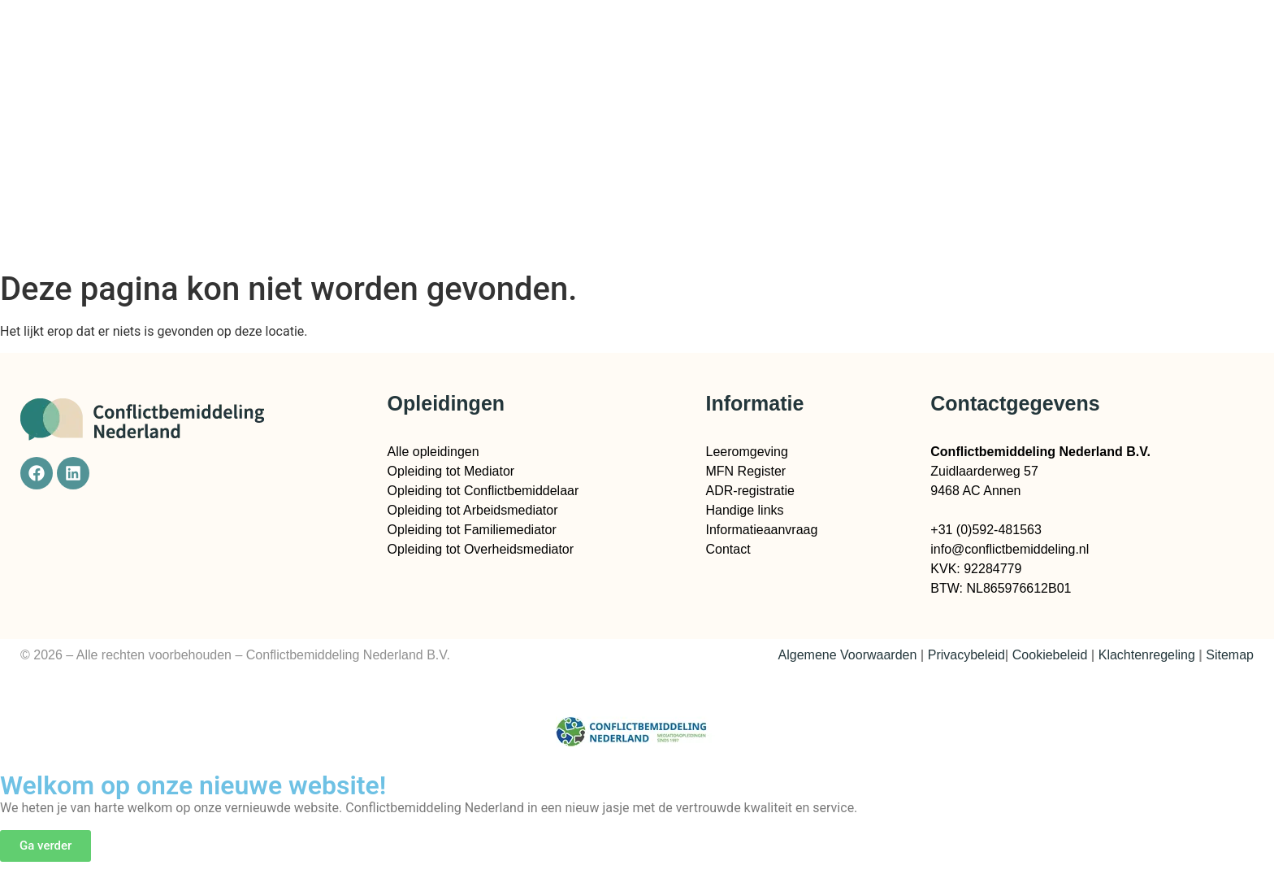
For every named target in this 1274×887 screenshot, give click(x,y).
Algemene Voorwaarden (847, 655)
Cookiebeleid (1050, 655)
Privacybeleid (966, 655)
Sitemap (1230, 655)
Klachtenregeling (1146, 655)
